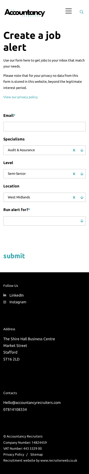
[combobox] (52, 150)
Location (11, 186)
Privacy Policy (13, 454)
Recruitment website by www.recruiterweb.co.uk (40, 460)
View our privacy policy (20, 97)
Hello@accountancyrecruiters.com (32, 402)
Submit (14, 255)
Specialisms (14, 139)
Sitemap (36, 454)
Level (8, 162)
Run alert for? (16, 209)
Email (9, 115)
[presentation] (33, 238)
